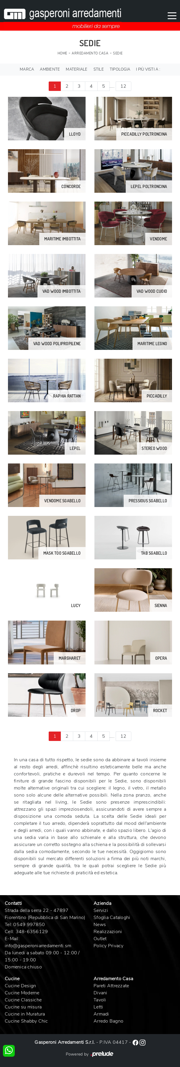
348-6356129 (32, 931)
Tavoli (100, 1000)
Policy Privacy (109, 946)
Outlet (100, 938)
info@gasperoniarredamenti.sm (38, 946)
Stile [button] (99, 69)
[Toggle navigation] (172, 15)
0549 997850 (29, 924)
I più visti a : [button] (148, 69)
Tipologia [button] (120, 69)
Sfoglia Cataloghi (112, 917)
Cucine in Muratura (25, 1014)
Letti (98, 1007)
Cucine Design (20, 986)
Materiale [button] (76, 69)
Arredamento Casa (90, 53)
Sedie (118, 53)
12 (123, 86)
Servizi (101, 910)
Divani (100, 993)
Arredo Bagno (108, 1021)
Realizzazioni (108, 931)
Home (62, 53)
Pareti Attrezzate (111, 986)
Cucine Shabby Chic (26, 1021)
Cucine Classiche (23, 1000)
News (100, 924)
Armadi (101, 1014)
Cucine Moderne (22, 993)
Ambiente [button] (50, 69)
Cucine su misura (23, 1007)
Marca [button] (27, 69)
